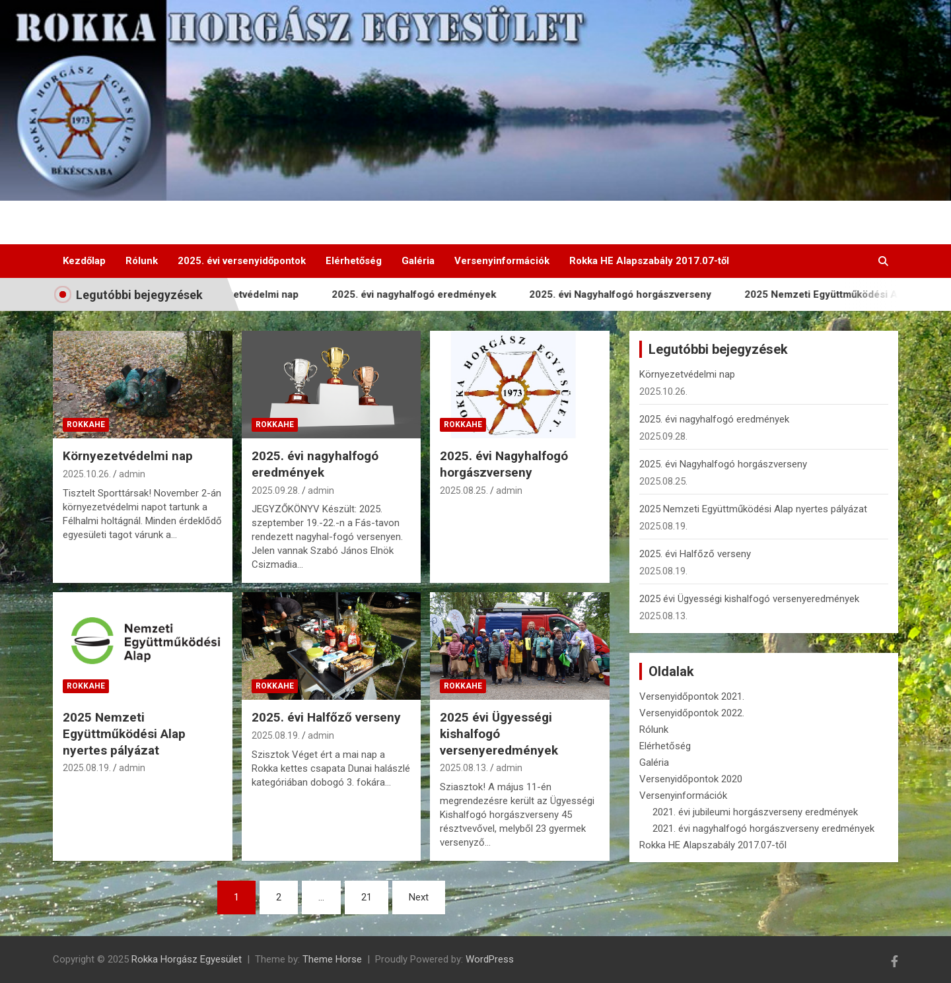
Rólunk (141, 261)
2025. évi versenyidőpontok (242, 261)
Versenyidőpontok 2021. (691, 696)
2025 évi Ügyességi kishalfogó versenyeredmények (499, 733)
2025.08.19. (87, 768)
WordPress (490, 959)
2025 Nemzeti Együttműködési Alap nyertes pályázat (124, 733)
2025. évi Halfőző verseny (326, 717)
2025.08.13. (464, 768)
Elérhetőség (354, 261)
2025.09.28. (276, 490)
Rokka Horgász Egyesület (186, 959)
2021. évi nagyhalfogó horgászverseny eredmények (763, 828)
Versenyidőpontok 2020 (690, 779)
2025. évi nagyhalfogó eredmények (420, 294)
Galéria (418, 261)
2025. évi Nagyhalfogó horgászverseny (627, 294)
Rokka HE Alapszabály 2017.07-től (649, 261)
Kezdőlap (84, 261)
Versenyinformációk (501, 261)
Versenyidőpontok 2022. (691, 713)
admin (132, 474)
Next (419, 897)
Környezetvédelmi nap (253, 294)
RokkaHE (86, 424)
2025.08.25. (464, 490)
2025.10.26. (87, 474)
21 (366, 897)
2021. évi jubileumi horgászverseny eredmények (755, 812)
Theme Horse (332, 959)
